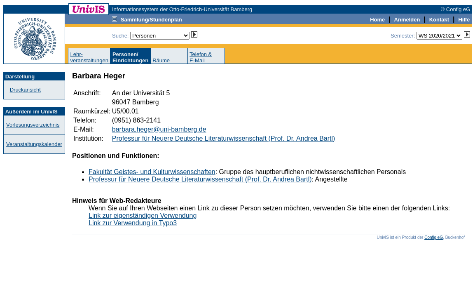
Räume (161, 60)
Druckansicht (25, 90)
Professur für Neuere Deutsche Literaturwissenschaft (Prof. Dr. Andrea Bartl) (223, 138)
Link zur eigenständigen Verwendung (143, 215)
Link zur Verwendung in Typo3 (133, 222)
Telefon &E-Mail (201, 57)
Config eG (433, 237)
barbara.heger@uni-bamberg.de (159, 129)
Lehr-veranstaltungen (89, 57)
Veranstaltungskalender (34, 144)
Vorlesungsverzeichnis (32, 125)
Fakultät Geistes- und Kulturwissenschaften (152, 171)
